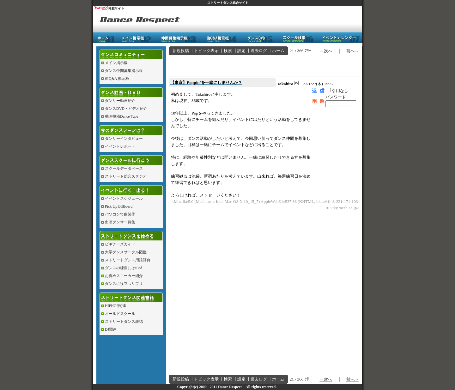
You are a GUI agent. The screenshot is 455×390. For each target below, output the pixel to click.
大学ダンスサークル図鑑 (126, 252)
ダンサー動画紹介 (120, 100)
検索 (228, 50)
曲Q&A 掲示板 (117, 78)
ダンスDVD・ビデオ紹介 (126, 108)
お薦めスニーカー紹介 (124, 276)
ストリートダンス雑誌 (124, 321)
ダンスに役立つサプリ (124, 283)
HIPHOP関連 (115, 306)
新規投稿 (181, 50)
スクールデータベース (124, 168)
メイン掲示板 (116, 63)
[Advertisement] (243, 64)
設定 (241, 50)
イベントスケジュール (124, 198)
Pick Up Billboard (118, 206)
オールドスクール (120, 313)
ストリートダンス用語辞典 (127, 260)
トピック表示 (206, 50)
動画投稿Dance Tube (121, 116)
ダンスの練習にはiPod (123, 268)
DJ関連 (111, 329)
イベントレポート (120, 146)
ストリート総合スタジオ (126, 176)
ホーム (278, 50)
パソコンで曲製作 (120, 214)
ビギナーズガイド (120, 244)
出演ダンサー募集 (120, 222)
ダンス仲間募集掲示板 (124, 70)
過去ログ (259, 50)
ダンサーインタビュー (124, 138)
